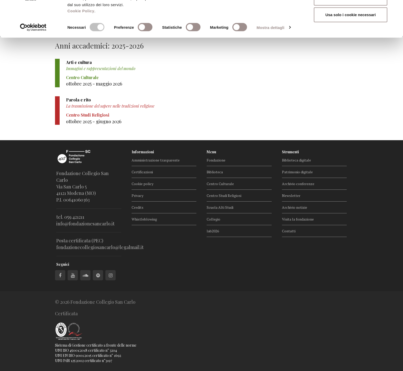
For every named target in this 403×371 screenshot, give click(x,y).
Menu (211, 151)
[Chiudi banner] (395, 8)
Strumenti (290, 151)
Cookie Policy (80, 43)
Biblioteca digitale (296, 160)
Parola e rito (78, 99)
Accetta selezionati (350, 30)
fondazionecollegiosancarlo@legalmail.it (100, 247)
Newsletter (291, 195)
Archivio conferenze (298, 183)
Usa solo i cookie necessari (350, 47)
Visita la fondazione (298, 219)
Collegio (213, 219)
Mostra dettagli (270, 60)
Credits (137, 207)
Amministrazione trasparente (156, 160)
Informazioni (143, 151)
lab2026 (213, 231)
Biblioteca (215, 171)
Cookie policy (142, 183)
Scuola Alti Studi (220, 207)
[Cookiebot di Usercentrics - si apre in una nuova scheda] (33, 60)
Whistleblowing (144, 219)
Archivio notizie (294, 207)
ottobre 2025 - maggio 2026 (94, 84)
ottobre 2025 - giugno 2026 (93, 121)
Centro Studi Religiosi (224, 195)
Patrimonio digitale (297, 171)
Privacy (137, 195)
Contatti (289, 231)
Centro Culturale (220, 183)
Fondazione (216, 160)
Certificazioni (142, 171)
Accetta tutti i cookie (351, 13)
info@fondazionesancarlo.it (85, 224)
